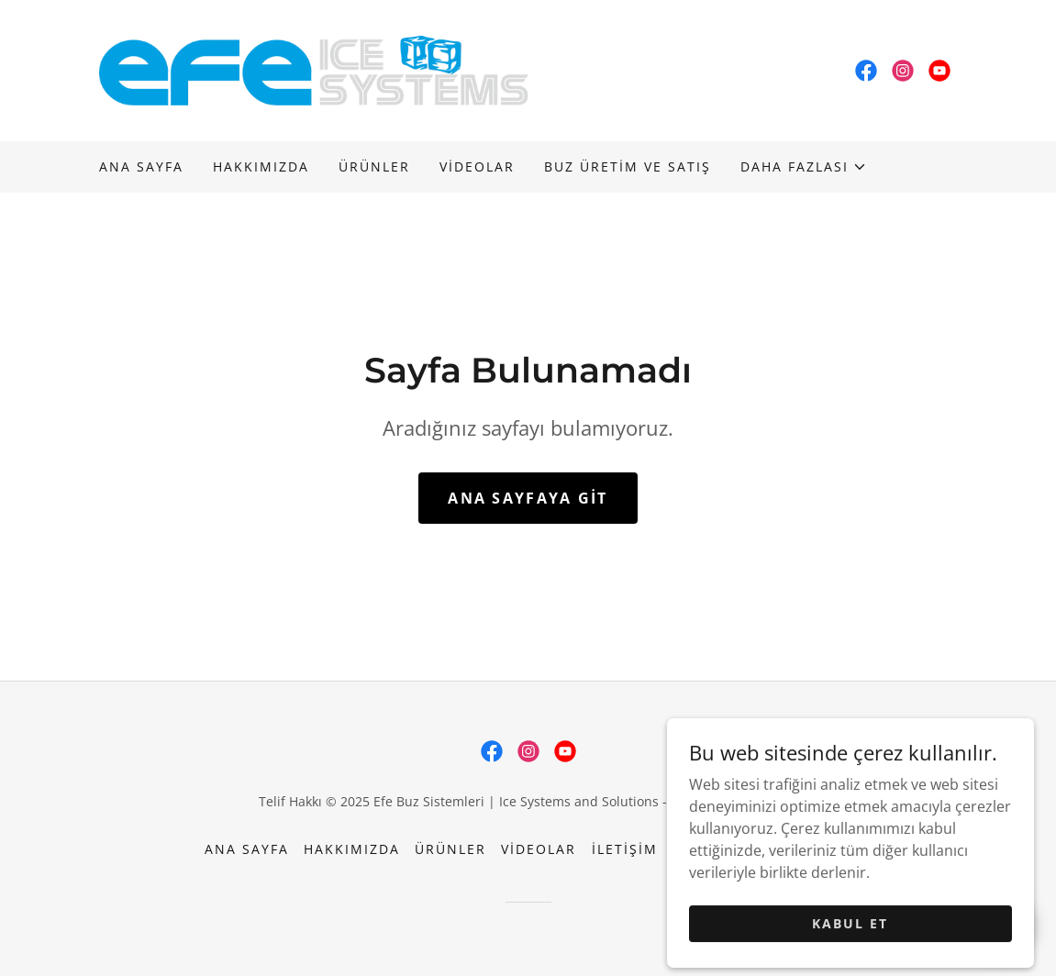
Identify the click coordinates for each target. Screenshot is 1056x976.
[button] (803, 167)
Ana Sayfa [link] (141, 166)
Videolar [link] (477, 166)
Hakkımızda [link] (261, 166)
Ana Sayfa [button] (247, 849)
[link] (313, 69)
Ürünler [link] (374, 166)
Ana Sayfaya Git (527, 498)
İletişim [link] (625, 849)
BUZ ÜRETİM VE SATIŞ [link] (627, 166)
